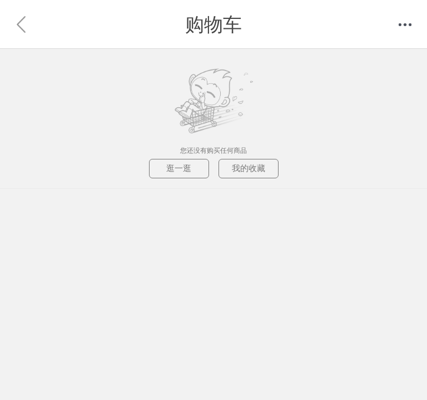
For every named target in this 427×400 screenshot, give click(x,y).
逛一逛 (178, 168)
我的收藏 (248, 168)
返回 (22, 24)
